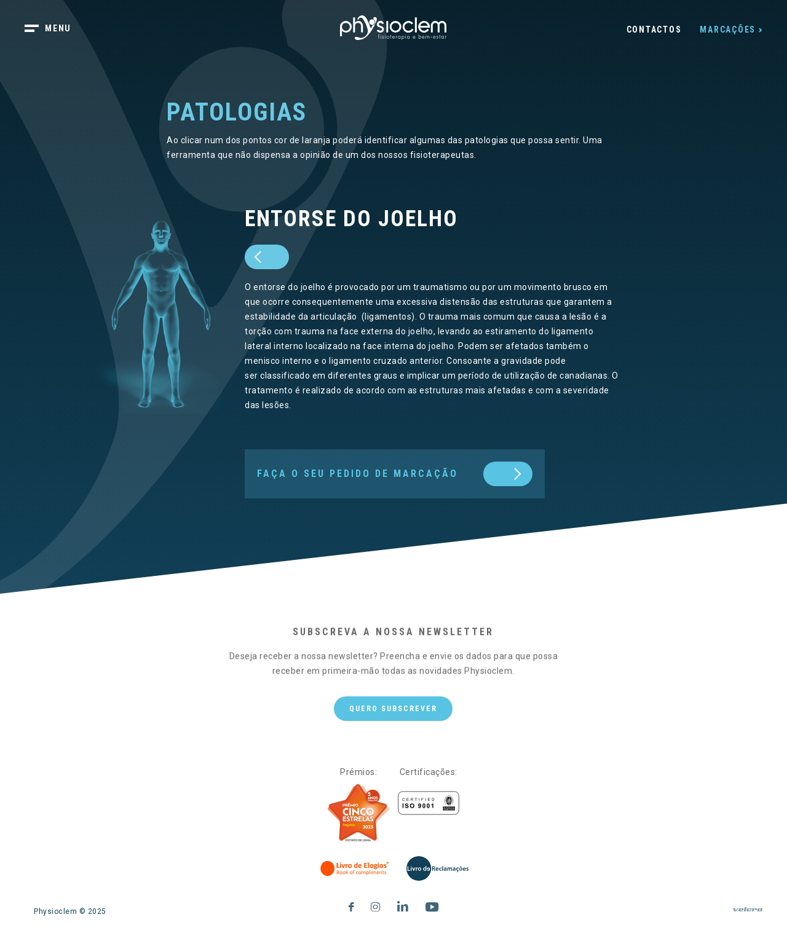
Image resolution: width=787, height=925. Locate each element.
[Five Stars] (358, 813)
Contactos (654, 29)
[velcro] (747, 914)
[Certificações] (428, 803)
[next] (395, 473)
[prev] (267, 257)
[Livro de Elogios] (355, 868)
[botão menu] (55, 29)
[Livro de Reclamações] (437, 868)
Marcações (728, 29)
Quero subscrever (393, 708)
